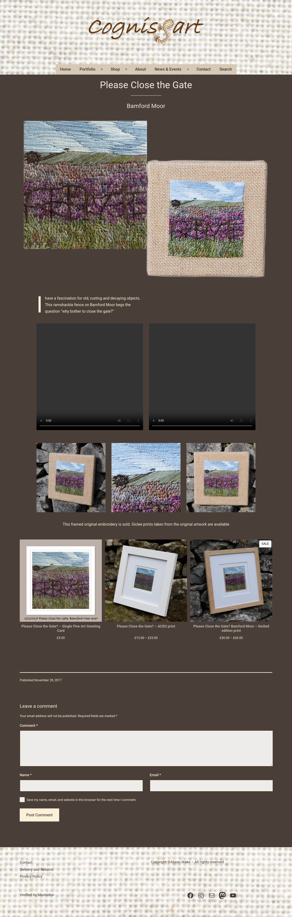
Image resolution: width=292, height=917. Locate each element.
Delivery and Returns (36, 869)
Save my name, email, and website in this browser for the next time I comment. (82, 800)
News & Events (168, 69)
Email (155, 775)
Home (65, 69)
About (140, 69)
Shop (115, 69)
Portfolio (87, 69)
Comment (29, 725)
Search (225, 69)
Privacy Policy (31, 876)
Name (26, 775)
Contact (204, 69)
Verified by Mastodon (37, 895)
